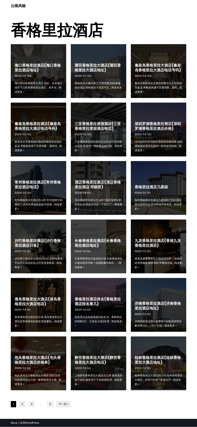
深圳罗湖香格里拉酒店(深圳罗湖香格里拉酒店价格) (158, 126)
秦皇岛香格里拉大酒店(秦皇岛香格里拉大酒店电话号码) (158, 67)
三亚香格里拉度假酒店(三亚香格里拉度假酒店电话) (98, 126)
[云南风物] (18, 6)
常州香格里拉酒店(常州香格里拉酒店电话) (38, 184)
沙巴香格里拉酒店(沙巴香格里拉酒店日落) (38, 243)
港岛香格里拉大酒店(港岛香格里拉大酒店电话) (38, 301)
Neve (14, 423)
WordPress (32, 423)
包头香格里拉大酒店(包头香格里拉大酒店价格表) (38, 360)
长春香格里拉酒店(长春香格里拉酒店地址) (98, 243)
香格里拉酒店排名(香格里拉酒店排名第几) (98, 301)
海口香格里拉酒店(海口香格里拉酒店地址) (38, 67)
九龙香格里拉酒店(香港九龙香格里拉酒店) (158, 243)
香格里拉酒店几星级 (151, 186)
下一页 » (63, 404)
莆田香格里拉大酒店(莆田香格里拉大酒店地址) (98, 67)
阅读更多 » (26, 92)
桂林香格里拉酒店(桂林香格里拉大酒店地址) (158, 360)
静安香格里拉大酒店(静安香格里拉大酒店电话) (98, 360)
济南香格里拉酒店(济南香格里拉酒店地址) (158, 306)
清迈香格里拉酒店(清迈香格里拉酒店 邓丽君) (98, 184)
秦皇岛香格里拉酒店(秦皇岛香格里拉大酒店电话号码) (38, 126)
